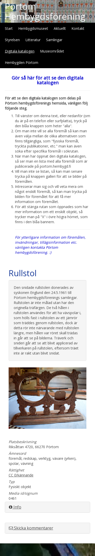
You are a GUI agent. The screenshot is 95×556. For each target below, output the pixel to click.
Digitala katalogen (19, 51)
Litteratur (33, 39)
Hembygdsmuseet (33, 28)
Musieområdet (52, 51)
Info (15, 507)
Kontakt (77, 28)
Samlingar (54, 39)
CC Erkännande (21, 475)
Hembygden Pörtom (21, 62)
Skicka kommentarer (31, 528)
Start (9, 28)
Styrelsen (12, 39)
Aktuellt (60, 28)
